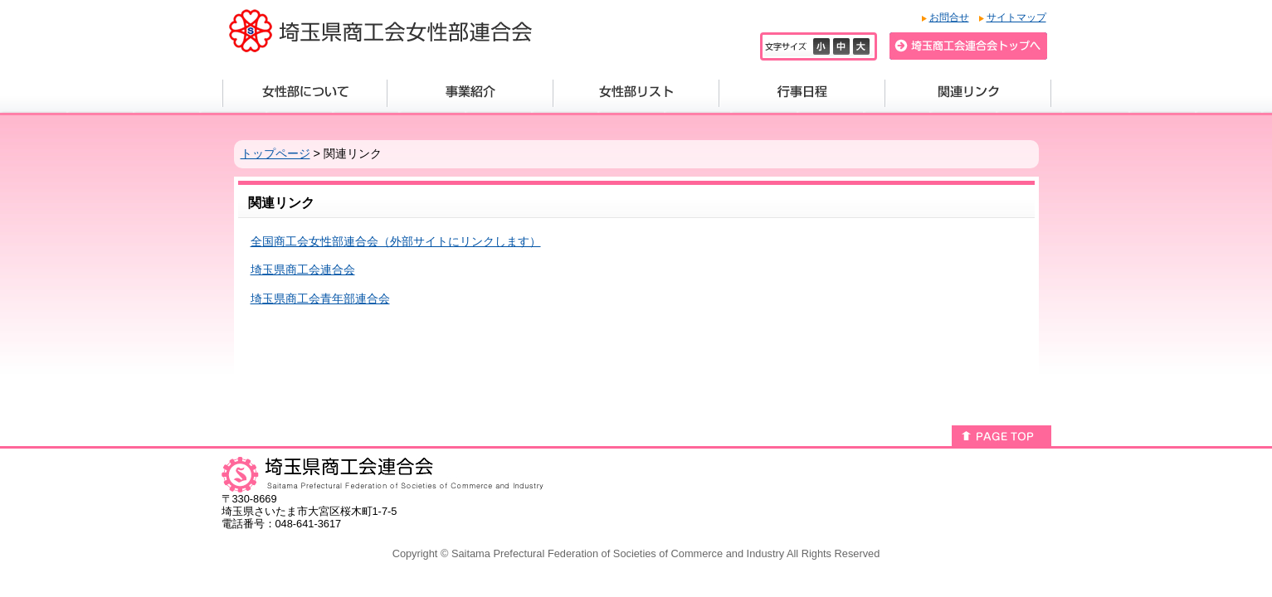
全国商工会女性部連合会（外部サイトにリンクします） (396, 241)
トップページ (275, 153)
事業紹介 (470, 93)
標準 (843, 46)
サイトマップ (1016, 17)
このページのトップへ (1001, 435)
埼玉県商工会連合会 (303, 269)
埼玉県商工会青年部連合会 (320, 298)
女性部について (304, 93)
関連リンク (968, 93)
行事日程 (802, 93)
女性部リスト (636, 93)
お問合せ (949, 17)
